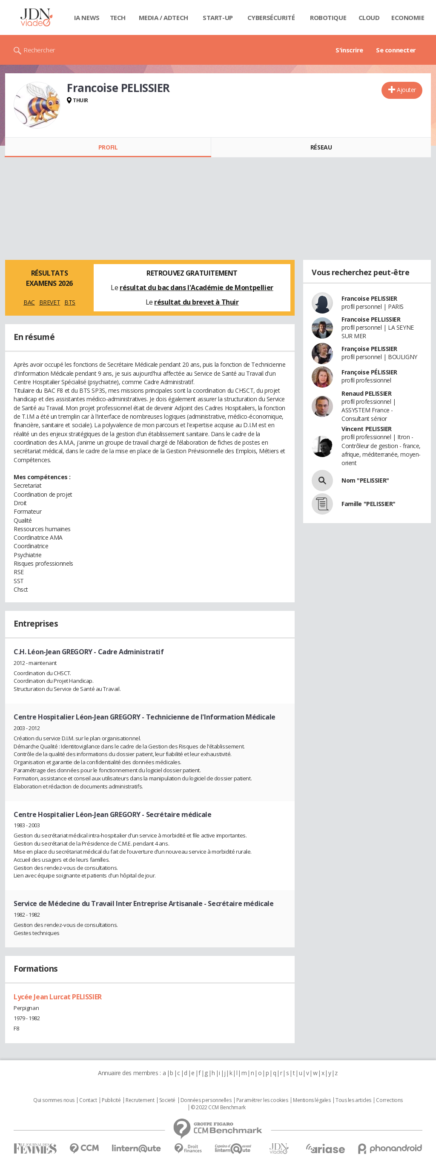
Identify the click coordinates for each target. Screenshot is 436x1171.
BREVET (49, 302)
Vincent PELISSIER (366, 429)
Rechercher (39, 50)
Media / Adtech (163, 17)
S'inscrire (349, 50)
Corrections (389, 1100)
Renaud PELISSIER (366, 393)
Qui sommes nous (54, 1100)
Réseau (321, 147)
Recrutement (140, 1100)
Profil (108, 147)
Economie (408, 17)
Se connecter (396, 50)
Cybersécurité (271, 17)
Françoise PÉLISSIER (369, 372)
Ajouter (406, 90)
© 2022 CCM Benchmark (218, 1108)
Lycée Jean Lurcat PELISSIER (58, 996)
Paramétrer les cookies (262, 1100)
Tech (118, 17)
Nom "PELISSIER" (365, 480)
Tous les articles (353, 1100)
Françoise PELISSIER (369, 349)
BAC (29, 302)
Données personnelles (206, 1100)
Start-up (218, 17)
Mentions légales (311, 1100)
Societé (167, 1100)
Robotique (328, 17)
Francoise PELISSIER (369, 298)
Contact (88, 1100)
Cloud (369, 17)
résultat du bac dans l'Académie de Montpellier (196, 287)
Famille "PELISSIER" (368, 504)
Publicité (111, 1100)
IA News (87, 17)
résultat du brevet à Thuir (196, 302)
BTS (69, 302)
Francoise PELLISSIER (371, 319)
